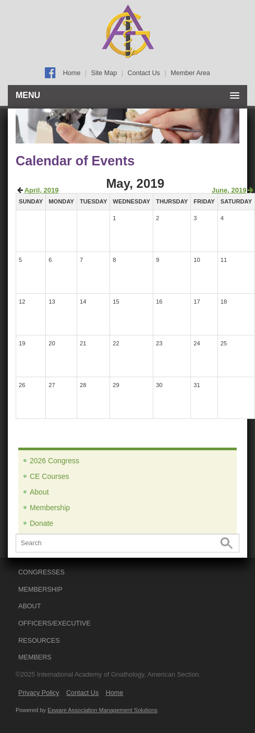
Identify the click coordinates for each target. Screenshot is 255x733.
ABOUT (29, 606)
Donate (41, 523)
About (39, 492)
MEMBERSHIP (40, 589)
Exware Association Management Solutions (102, 710)
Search (226, 543)
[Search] (127, 543)
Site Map (104, 73)
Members (35, 657)
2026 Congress (54, 460)
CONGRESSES (41, 572)
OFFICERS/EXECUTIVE (54, 623)
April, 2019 (42, 190)
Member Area (190, 73)
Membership (50, 507)
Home (72, 73)
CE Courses (49, 476)
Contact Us (144, 73)
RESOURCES (39, 640)
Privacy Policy (38, 692)
